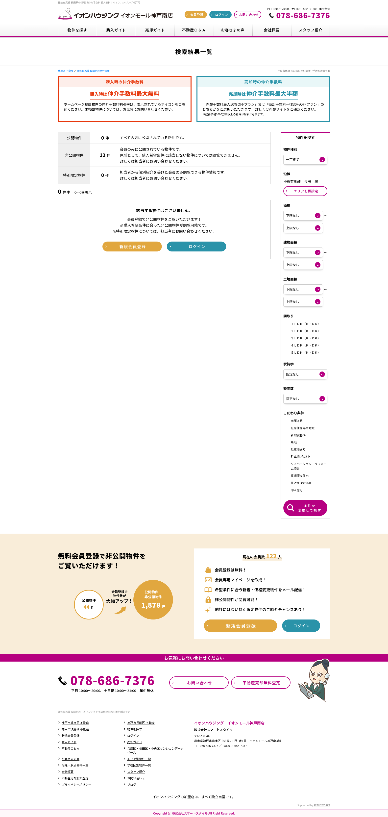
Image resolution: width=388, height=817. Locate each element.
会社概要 (67, 771)
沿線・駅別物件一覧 (75, 765)
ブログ (131, 784)
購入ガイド (69, 742)
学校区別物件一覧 (139, 765)
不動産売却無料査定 (75, 778)
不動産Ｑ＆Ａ (70, 748)
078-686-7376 (303, 15)
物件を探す (134, 729)
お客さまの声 (70, 759)
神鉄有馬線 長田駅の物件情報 (93, 71)
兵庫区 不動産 (65, 71)
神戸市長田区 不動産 (141, 722)
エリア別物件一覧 (139, 759)
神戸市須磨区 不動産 (75, 729)
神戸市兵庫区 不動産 (75, 722)
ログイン (133, 735)
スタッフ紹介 (136, 771)
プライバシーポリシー (76, 784)
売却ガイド (134, 742)
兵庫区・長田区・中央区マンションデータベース (155, 750)
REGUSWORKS (322, 805)
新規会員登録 (70, 735)
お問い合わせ (136, 778)
